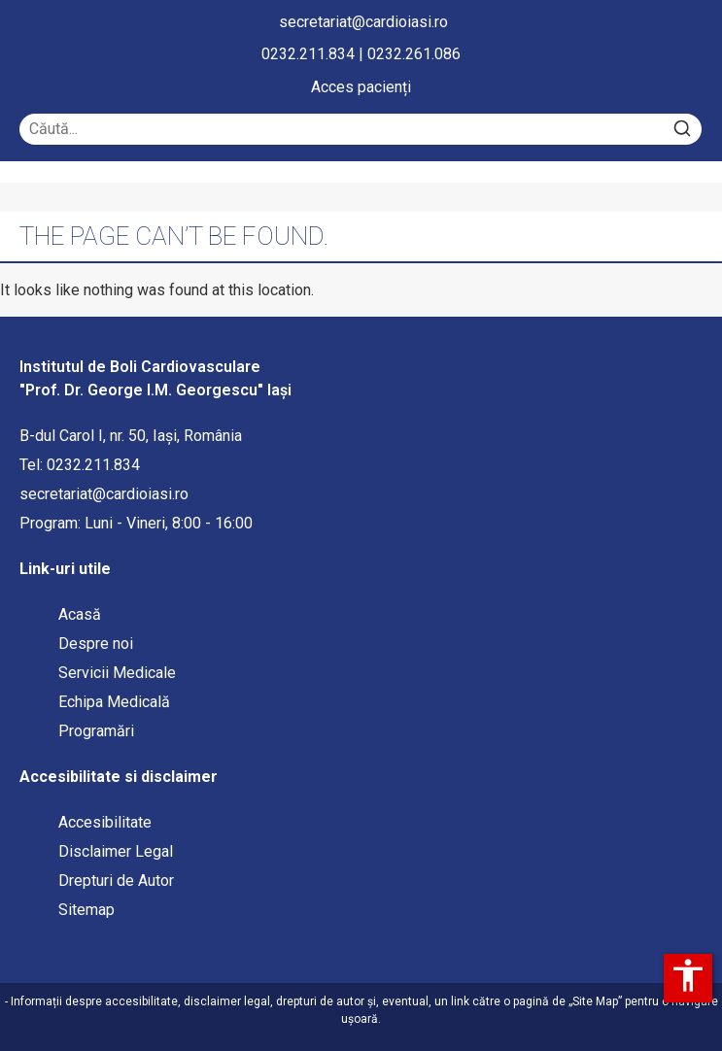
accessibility (688, 975)
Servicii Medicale (117, 672)
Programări (98, 731)
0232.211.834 (308, 54)
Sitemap (86, 909)
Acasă (79, 614)
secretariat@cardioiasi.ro (363, 22)
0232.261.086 (414, 54)
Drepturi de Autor (116, 880)
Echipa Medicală (114, 702)
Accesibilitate (105, 822)
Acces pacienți (361, 87)
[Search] (682, 129)
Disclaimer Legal (115, 851)
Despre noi (95, 643)
